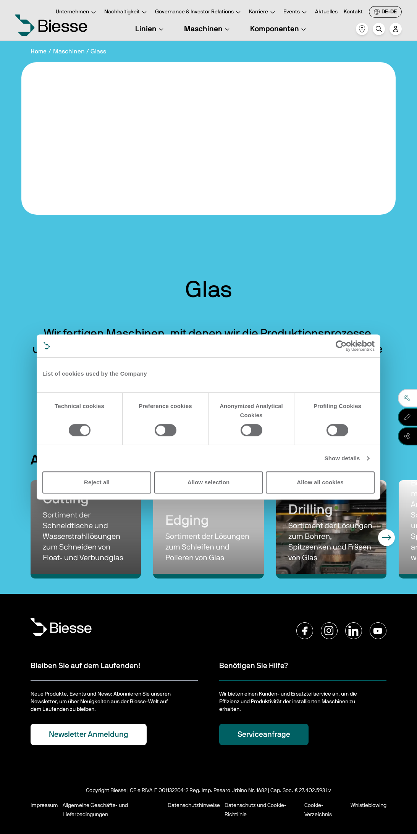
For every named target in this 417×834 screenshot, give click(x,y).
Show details (342, 458)
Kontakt (353, 11)
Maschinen (208, 29)
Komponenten (279, 29)
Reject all (97, 482)
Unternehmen (77, 12)
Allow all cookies (320, 482)
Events (296, 12)
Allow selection (208, 482)
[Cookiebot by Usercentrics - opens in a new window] (341, 346)
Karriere (263, 12)
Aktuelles (326, 11)
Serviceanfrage (264, 734)
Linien (150, 29)
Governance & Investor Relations (199, 12)
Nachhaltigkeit (126, 12)
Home (39, 51)
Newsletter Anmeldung (88, 734)
